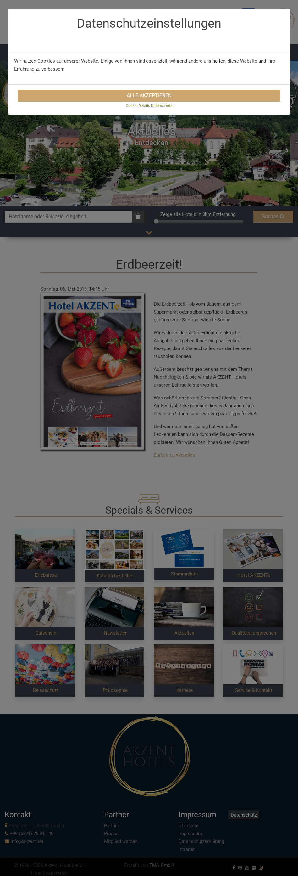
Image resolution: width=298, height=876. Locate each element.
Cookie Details (138, 106)
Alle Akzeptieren (149, 96)
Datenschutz (161, 106)
